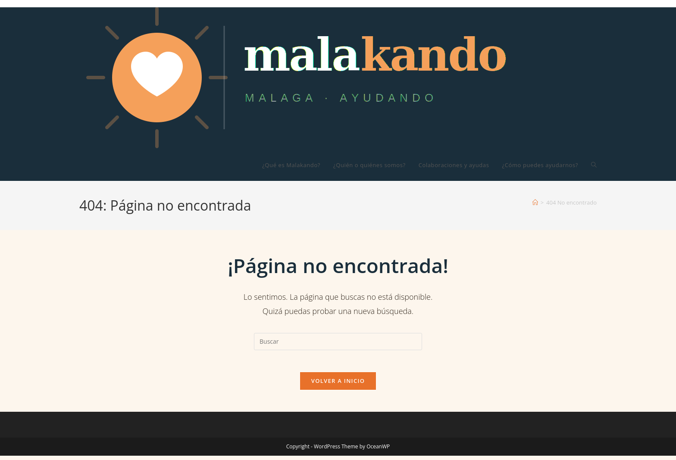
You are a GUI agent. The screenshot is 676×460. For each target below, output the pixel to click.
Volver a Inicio (338, 385)
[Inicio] (535, 202)
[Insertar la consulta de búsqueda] (338, 341)
